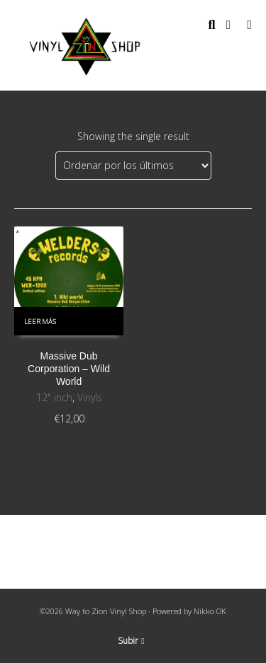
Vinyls (89, 397)
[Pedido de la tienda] (133, 165)
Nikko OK (210, 611)
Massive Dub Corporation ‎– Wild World (69, 368)
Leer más (40, 321)
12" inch (54, 397)
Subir (131, 641)
